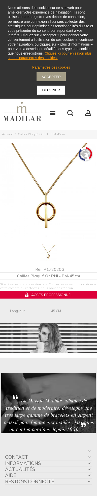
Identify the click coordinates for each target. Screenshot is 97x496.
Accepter (51, 77)
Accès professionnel (51, 295)
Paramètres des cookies (51, 67)
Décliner (51, 90)
